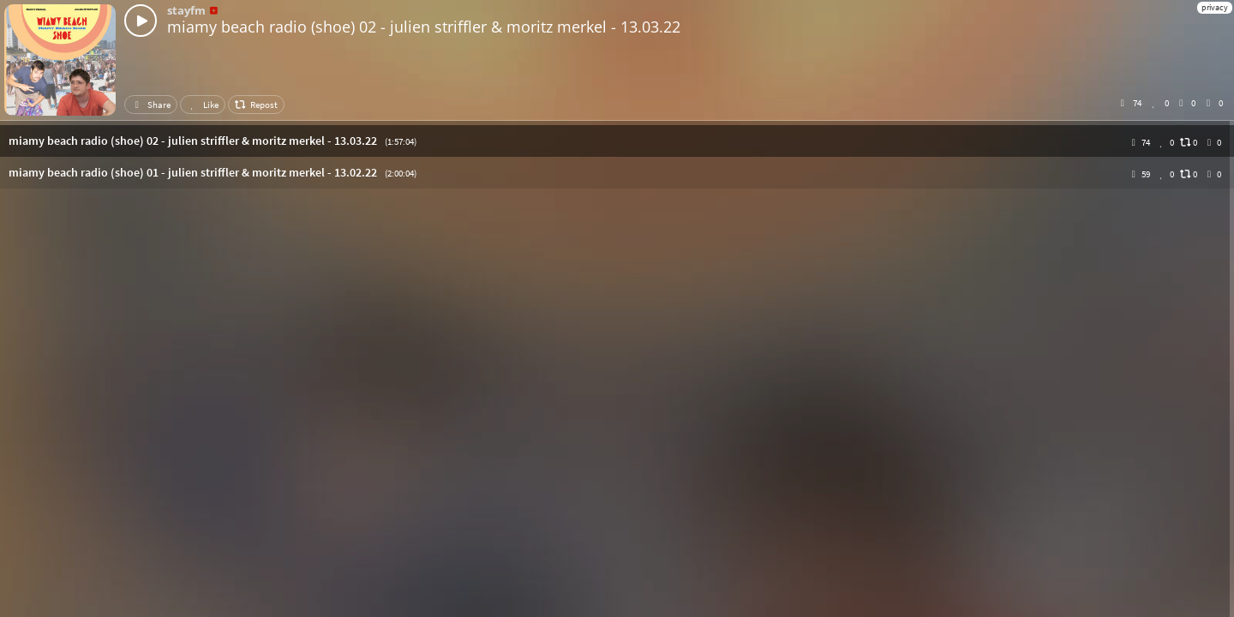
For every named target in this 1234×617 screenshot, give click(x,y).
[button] (617, 141)
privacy (1214, 7)
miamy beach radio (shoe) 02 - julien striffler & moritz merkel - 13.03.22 (423, 26)
